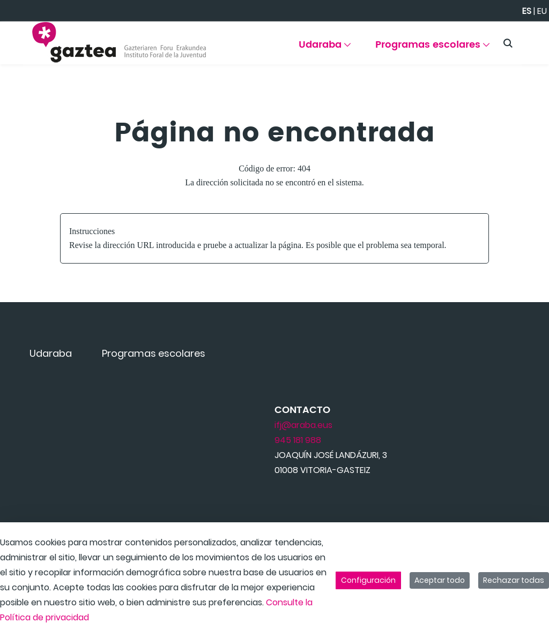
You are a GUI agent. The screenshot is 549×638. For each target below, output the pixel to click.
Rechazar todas (513, 580)
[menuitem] (326, 48)
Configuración (368, 580)
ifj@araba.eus (303, 425)
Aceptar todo (439, 580)
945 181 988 (297, 440)
